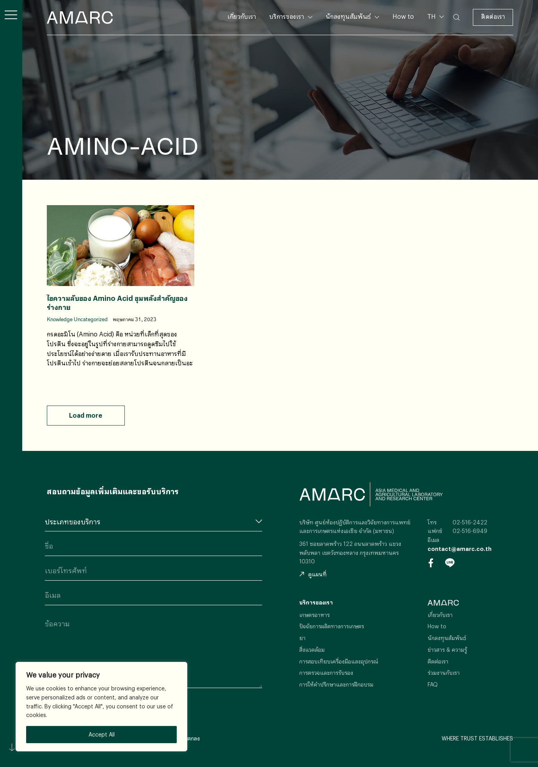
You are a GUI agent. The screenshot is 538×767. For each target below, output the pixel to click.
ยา (302, 638)
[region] (101, 706)
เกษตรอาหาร (314, 615)
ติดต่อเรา (493, 16)
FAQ (433, 684)
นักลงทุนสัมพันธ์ (348, 16)
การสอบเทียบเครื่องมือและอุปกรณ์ (338, 661)
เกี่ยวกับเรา (241, 16)
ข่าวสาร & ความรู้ (447, 649)
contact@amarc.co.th (460, 549)
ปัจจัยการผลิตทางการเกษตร (331, 626)
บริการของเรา (286, 16)
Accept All (102, 734)
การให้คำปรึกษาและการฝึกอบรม (336, 684)
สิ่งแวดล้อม (312, 649)
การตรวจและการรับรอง (326, 673)
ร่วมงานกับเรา (444, 673)
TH (432, 16)
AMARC (80, 17)
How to (403, 16)
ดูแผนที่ (313, 574)
